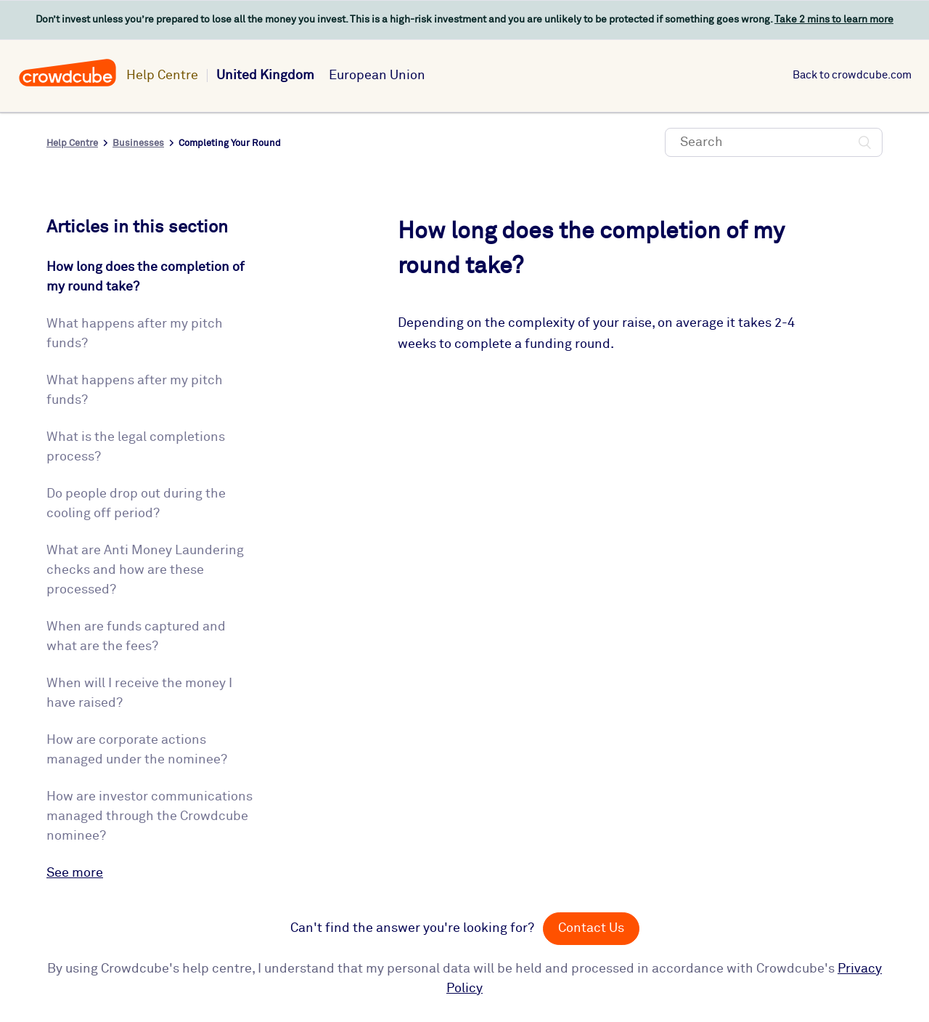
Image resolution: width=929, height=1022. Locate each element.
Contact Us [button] (591, 928)
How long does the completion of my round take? (145, 277)
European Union (377, 75)
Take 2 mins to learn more (833, 20)
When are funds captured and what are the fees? (136, 636)
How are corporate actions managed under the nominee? (136, 750)
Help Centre (162, 75)
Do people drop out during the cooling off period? (136, 503)
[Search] (774, 142)
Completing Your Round (230, 143)
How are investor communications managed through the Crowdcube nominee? (149, 816)
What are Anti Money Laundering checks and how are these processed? (145, 570)
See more (74, 873)
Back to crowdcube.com (852, 75)
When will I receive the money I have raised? (139, 693)
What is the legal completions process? (135, 447)
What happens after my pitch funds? (134, 333)
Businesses (138, 143)
